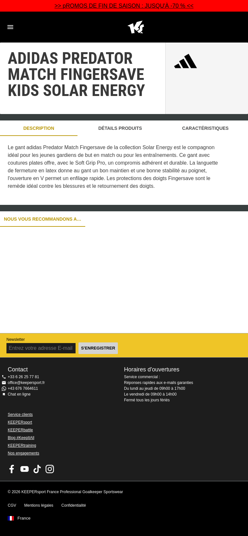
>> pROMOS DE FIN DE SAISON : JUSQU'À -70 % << (124, 6)
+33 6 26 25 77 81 (23, 377)
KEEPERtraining (22, 445)
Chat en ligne (19, 394)
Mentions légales (38, 505)
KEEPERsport (20, 422)
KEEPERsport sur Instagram (50, 469)
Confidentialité (73, 505)
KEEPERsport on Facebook (12, 469)
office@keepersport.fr (26, 382)
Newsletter (15, 339)
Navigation (10, 27)
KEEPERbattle (20, 430)
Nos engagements (23, 453)
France (23, 518)
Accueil (135, 27)
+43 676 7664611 (23, 388)
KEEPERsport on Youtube (24, 469)
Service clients (20, 414)
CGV (12, 505)
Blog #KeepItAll (21, 438)
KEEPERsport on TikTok (37, 469)
